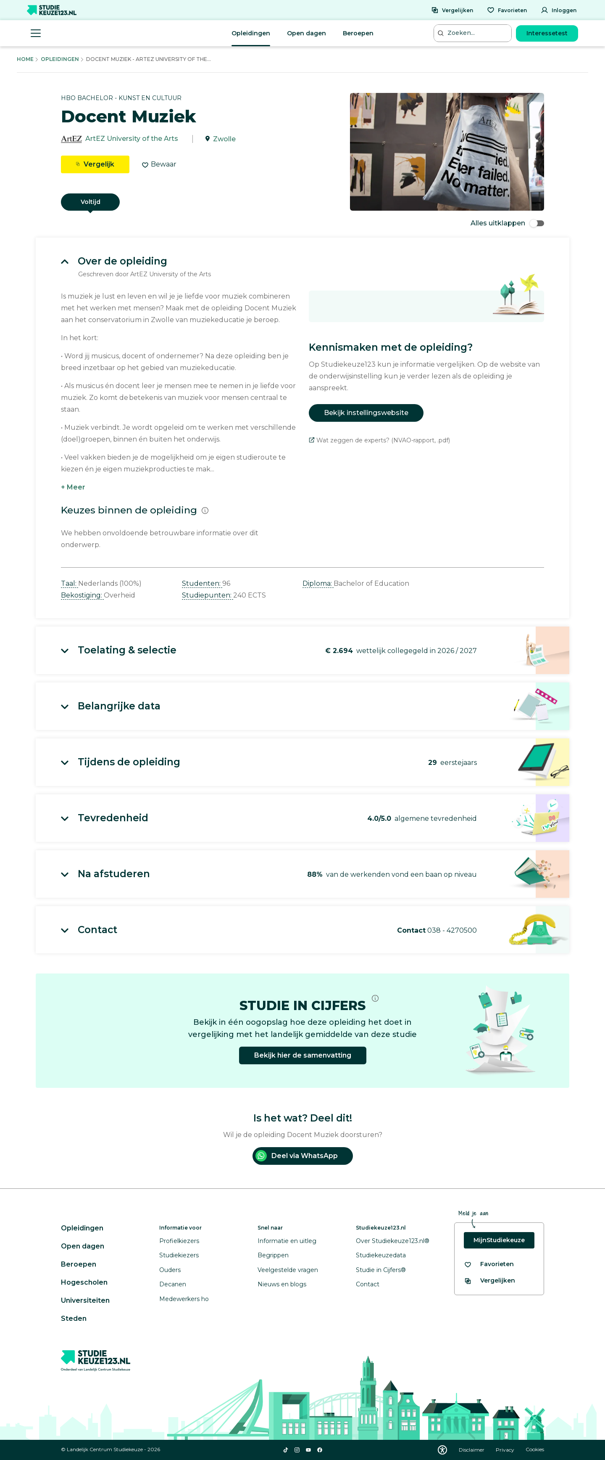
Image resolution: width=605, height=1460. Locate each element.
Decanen (172, 1284)
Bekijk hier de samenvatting (302, 1055)
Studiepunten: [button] (207, 595)
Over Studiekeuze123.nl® (392, 1241)
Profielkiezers (179, 1241)
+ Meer (73, 487)
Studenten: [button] (202, 583)
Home (25, 59)
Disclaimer (472, 1450)
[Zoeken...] (473, 33)
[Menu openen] (36, 33)
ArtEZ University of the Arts (131, 139)
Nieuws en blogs (282, 1284)
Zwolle (224, 139)
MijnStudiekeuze (499, 1240)
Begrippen (273, 1255)
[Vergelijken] (452, 10)
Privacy (506, 1450)
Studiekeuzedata (381, 1255)
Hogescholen (84, 1282)
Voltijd (90, 202)
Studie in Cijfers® (381, 1270)
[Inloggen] (558, 10)
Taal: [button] (69, 583)
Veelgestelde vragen (288, 1270)
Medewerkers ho (184, 1299)
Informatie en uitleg (287, 1241)
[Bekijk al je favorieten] (489, 1264)
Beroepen (358, 33)
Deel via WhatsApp (296, 1155)
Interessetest (547, 33)
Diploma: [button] (318, 583)
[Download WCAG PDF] (442, 1450)
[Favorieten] (507, 10)
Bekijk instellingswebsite (366, 413)
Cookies (535, 1450)
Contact (367, 1284)
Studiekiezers (179, 1255)
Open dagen (306, 33)
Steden (74, 1318)
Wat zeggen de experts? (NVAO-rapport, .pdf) (379, 440)
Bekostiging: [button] (82, 595)
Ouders (170, 1270)
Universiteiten (85, 1300)
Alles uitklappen (507, 223)
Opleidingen (250, 33)
